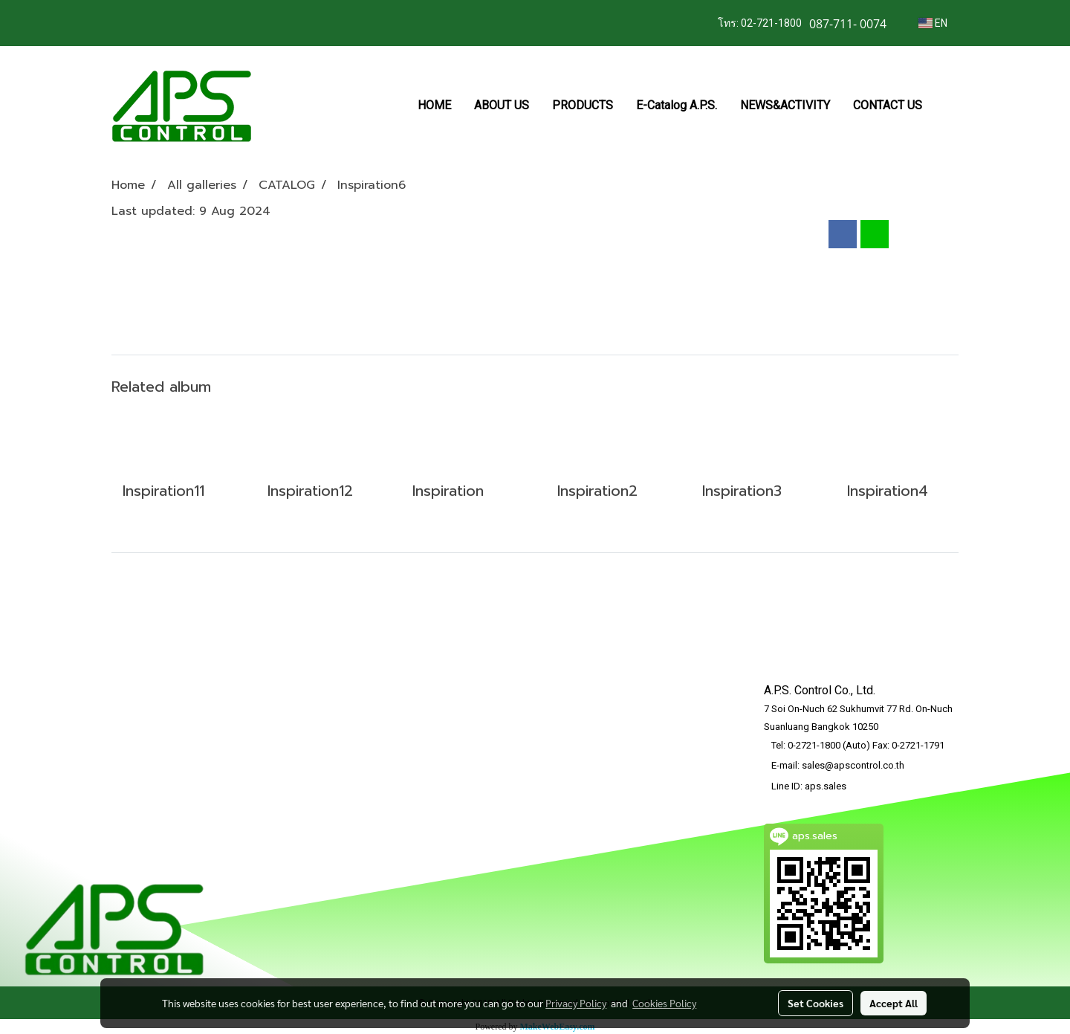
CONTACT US (887, 105)
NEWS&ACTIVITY (785, 105)
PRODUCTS (582, 105)
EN (932, 23)
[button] (947, 106)
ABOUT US (501, 105)
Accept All (893, 1002)
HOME (434, 105)
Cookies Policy (664, 1002)
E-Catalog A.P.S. (676, 105)
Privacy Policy (575, 1002)
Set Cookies (815, 1002)
